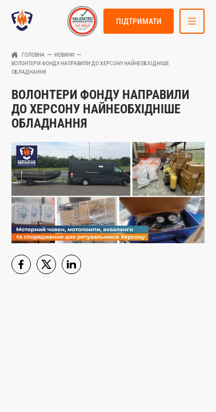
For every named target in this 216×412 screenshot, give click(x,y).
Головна (33, 55)
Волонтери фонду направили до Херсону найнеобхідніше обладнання (90, 67)
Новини (64, 55)
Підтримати (139, 21)
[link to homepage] (22, 21)
